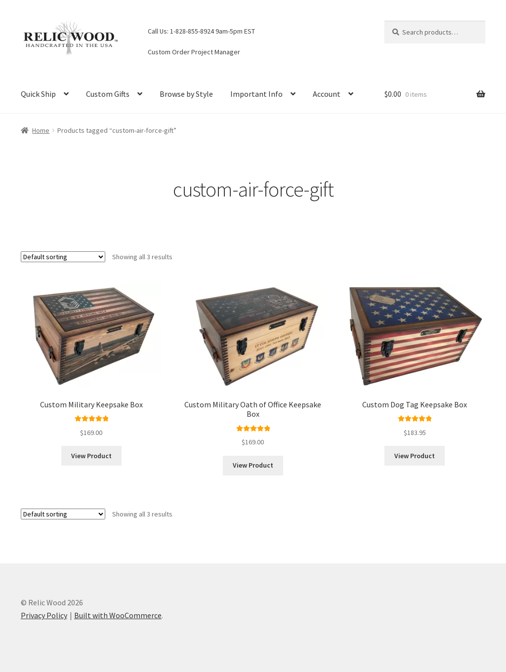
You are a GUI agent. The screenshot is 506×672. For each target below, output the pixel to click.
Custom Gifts (107, 94)
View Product (91, 455)
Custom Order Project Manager (194, 51)
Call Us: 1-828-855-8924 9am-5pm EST (201, 31)
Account (326, 94)
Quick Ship (38, 94)
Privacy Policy (44, 615)
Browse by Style (186, 94)
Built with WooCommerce (118, 615)
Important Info (256, 94)
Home (40, 130)
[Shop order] (63, 256)
